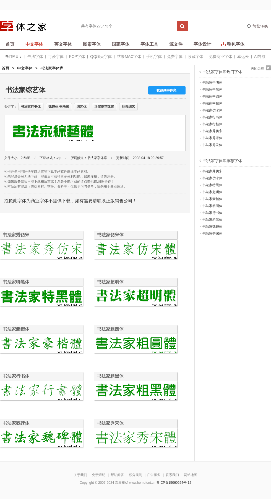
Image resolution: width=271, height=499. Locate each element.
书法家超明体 (110, 282)
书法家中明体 (212, 83)
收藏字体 (195, 56)
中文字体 (34, 44)
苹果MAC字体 (129, 56)
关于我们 (80, 475)
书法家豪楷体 (16, 329)
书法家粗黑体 (110, 376)
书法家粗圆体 (110, 329)
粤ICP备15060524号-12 (173, 483)
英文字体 (63, 44)
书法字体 (35, 56)
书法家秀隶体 (212, 145)
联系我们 (172, 475)
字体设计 (202, 44)
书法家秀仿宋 (16, 234)
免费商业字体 (220, 56)
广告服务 (153, 475)
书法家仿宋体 (110, 234)
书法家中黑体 (212, 89)
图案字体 (92, 44)
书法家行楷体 (212, 124)
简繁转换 (260, 26)
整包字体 (232, 44)
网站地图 (190, 475)
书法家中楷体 (212, 103)
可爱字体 (56, 56)
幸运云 (243, 56)
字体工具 (149, 44)
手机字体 (154, 56)
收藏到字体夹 (166, 90)
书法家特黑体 (16, 282)
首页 (10, 44)
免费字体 (175, 56)
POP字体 (77, 56)
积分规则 (135, 475)
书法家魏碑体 (16, 423)
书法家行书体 (16, 376)
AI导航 (259, 56)
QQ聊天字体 (101, 56)
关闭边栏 (257, 68)
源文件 (176, 44)
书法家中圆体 (212, 96)
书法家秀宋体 (110, 423)
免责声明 (98, 475)
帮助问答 (117, 475)
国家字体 (120, 44)
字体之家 (27, 26)
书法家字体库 (52, 68)
